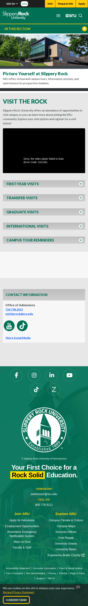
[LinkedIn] (51, 375)
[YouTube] (69, 375)
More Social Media (18, 337)
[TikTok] (36, 389)
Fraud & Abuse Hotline (70, 568)
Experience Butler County (66, 555)
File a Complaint (14, 573)
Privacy (52, 573)
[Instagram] (34, 375)
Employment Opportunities (22, 526)
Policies (63, 573)
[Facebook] (16, 375)
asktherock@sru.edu (19, 313)
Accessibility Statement (18, 568)
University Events (66, 543)
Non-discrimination (35, 573)
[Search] (79, 15)
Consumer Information (44, 568)
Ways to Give (22, 541)
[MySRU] (69, 15)
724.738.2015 (14, 309)
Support (40, 578)
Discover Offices (65, 531)
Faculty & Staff (22, 547)
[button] (44, 184)
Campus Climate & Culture (66, 520)
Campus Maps (66, 526)
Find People (66, 537)
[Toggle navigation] (58, 15)
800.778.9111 (44, 504)
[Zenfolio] (54, 389)
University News (66, 549)
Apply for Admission (22, 520)
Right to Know (77, 573)
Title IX (51, 578)
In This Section (45, 28)
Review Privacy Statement (18, 592)
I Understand (16, 600)
